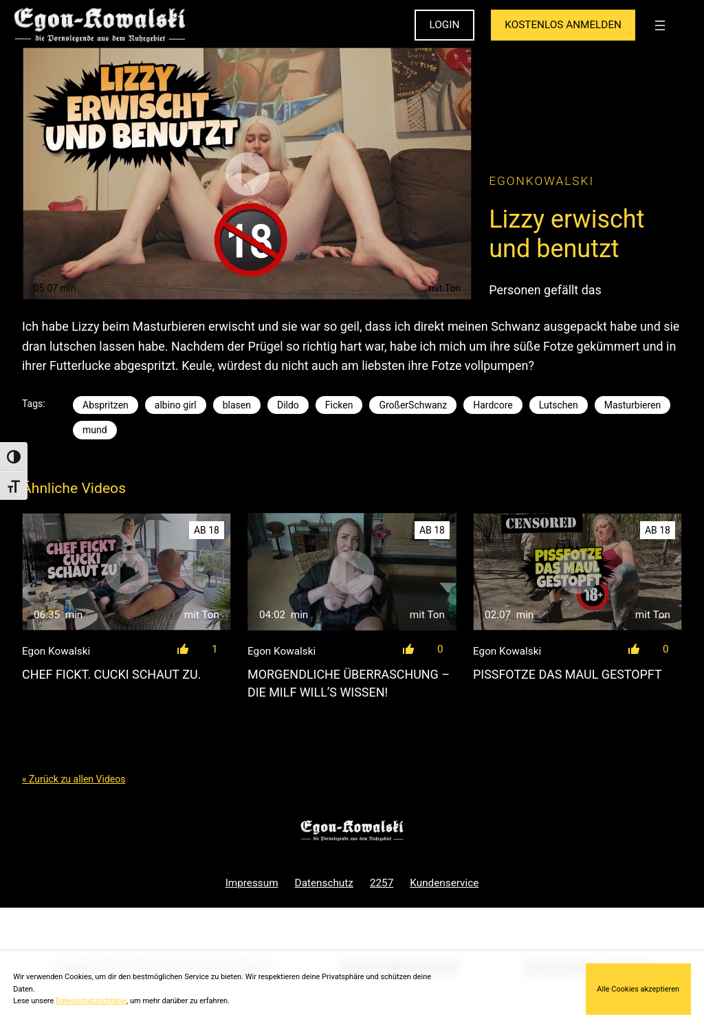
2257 (381, 883)
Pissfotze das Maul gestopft (567, 674)
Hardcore (492, 405)
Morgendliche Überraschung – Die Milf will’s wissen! (349, 683)
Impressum (252, 883)
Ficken (339, 405)
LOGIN (445, 25)
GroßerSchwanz (413, 405)
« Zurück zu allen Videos (73, 779)
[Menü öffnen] (660, 25)
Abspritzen (105, 405)
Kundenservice (444, 883)
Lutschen (558, 405)
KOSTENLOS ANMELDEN (563, 25)
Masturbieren (632, 405)
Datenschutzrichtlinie (91, 1000)
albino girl (176, 405)
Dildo (288, 405)
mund (94, 429)
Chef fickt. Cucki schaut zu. (111, 674)
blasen (237, 405)
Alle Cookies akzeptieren (638, 989)
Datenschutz (324, 883)
